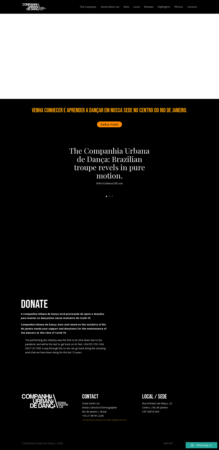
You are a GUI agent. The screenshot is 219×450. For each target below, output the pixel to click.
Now (126, 7)
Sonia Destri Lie (110, 7)
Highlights (164, 7)
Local (136, 7)
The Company (88, 7)
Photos (179, 7)
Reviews (148, 7)
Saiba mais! (109, 124)
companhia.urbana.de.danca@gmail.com (104, 419)
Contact (192, 7)
